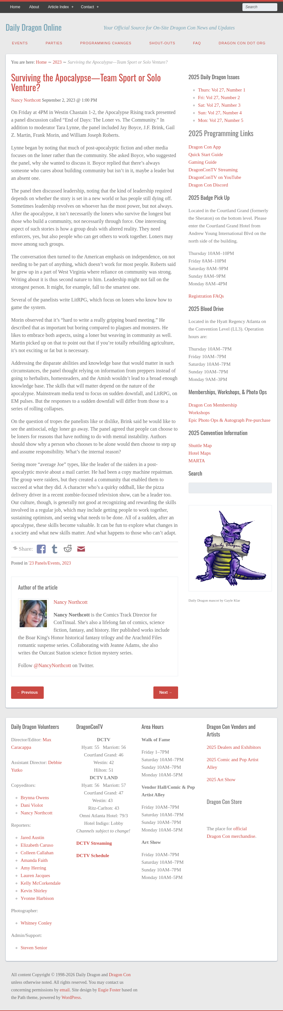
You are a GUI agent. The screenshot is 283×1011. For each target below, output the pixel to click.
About (34, 7)
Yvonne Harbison (37, 897)
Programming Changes (106, 42)
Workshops (199, 411)
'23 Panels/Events (44, 562)
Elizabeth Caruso (37, 844)
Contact (87, 7)
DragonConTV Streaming (213, 168)
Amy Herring (33, 866)
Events (20, 42)
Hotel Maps (200, 452)
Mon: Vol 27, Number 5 (220, 119)
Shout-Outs (162, 42)
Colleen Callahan (37, 851)
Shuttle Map (200, 444)
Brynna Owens (35, 796)
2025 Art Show (221, 778)
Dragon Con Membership (213, 404)
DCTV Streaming (94, 842)
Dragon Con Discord (208, 183)
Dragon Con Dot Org (242, 42)
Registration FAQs (206, 295)
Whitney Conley (36, 922)
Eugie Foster (109, 989)
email (65, 989)
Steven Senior (34, 946)
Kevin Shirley (34, 889)
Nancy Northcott (26, 99)
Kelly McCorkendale (41, 882)
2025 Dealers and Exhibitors (234, 746)
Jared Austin (32, 836)
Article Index (58, 7)
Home (15, 7)
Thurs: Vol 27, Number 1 (222, 89)
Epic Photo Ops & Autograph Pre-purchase (230, 419)
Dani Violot (32, 804)
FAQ (197, 42)
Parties (54, 42)
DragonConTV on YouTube (215, 176)
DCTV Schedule (92, 854)
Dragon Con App (205, 145)
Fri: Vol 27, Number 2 (219, 96)
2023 (57, 61)
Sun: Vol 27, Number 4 (220, 111)
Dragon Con (120, 973)
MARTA (197, 459)
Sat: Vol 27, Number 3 (219, 104)
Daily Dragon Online (42, 26)
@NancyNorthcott (52, 664)
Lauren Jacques (35, 874)
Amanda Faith (34, 859)
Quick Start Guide (206, 153)
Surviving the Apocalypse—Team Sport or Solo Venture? (86, 81)
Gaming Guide (203, 161)
